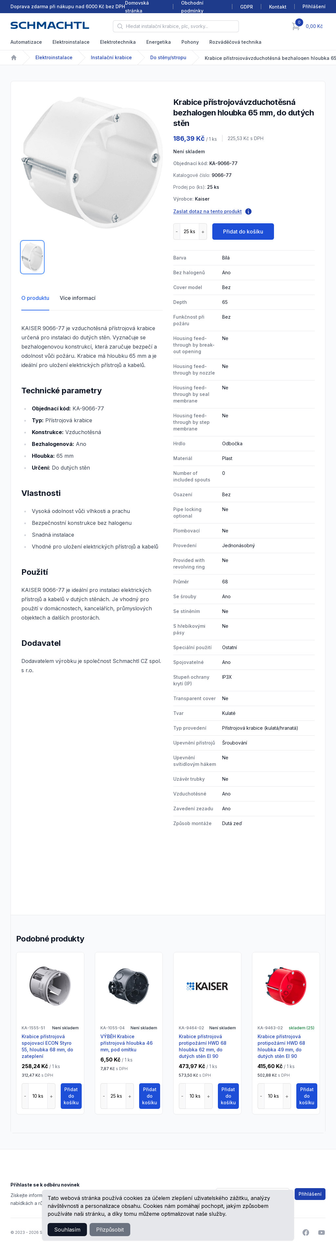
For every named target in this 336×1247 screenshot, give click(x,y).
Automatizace (26, 42)
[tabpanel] (92, 162)
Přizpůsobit (110, 1229)
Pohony (190, 42)
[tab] (32, 257)
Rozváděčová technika (235, 42)
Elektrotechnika (118, 42)
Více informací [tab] (77, 298)
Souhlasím (67, 1229)
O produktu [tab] (35, 298)
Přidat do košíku (243, 231)
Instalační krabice (111, 57)
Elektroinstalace (71, 42)
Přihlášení (310, 1194)
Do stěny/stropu (168, 57)
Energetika (158, 42)
